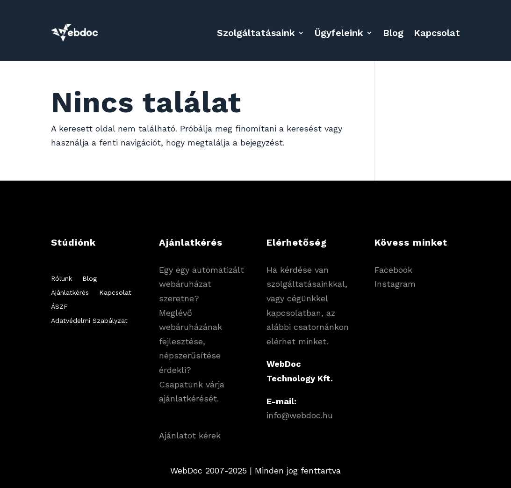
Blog (393, 32)
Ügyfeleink (339, 32)
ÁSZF (59, 306)
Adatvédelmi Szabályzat (89, 320)
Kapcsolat (437, 32)
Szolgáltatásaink (256, 32)
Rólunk (61, 278)
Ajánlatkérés (70, 292)
